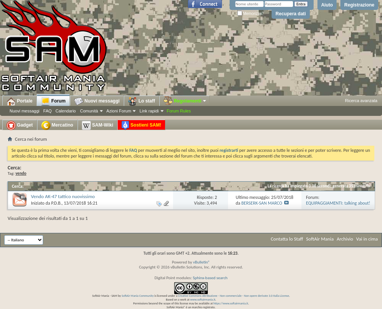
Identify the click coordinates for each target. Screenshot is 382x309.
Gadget (19, 125)
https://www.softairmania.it (231, 303)
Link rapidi (149, 111)
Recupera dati (290, 13)
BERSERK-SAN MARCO (261, 203)
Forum (53, 101)
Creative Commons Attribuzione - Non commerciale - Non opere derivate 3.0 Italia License (233, 296)
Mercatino (57, 125)
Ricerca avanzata (361, 100)
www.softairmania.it (202, 299)
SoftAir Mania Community (137, 296)
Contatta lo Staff (287, 239)
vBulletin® (201, 262)
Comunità (89, 111)
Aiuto (327, 5)
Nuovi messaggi (24, 111)
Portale (19, 101)
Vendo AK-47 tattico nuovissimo (63, 196)
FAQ (47, 111)
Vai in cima (367, 239)
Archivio (345, 239)
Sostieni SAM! (141, 125)
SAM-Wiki (97, 125)
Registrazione (359, 5)
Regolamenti (185, 101)
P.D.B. (56, 203)
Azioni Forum (119, 111)
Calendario (65, 111)
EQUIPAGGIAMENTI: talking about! (338, 203)
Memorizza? (250, 13)
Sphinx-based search (210, 277)
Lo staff (141, 101)
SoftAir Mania (319, 239)
